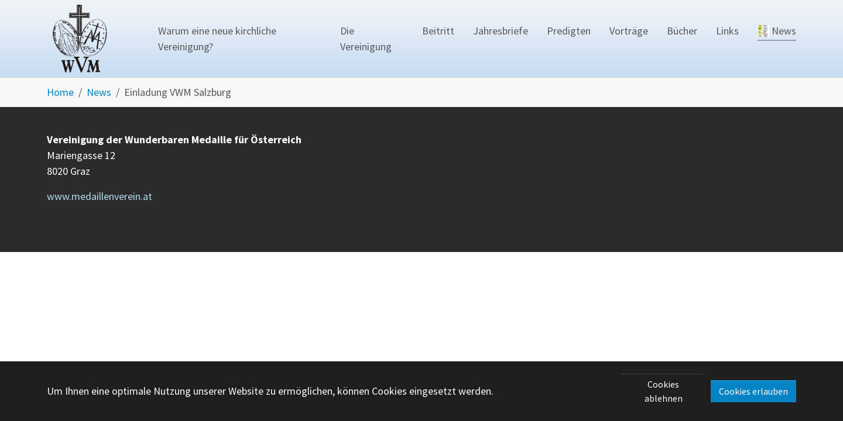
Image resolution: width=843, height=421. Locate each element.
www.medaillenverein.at (99, 196)
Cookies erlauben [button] (753, 391)
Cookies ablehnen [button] (664, 391)
